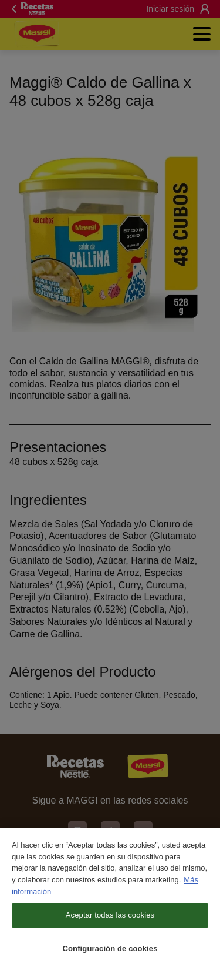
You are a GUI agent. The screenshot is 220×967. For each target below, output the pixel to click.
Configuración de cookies (109, 953)
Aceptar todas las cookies (110, 920)
